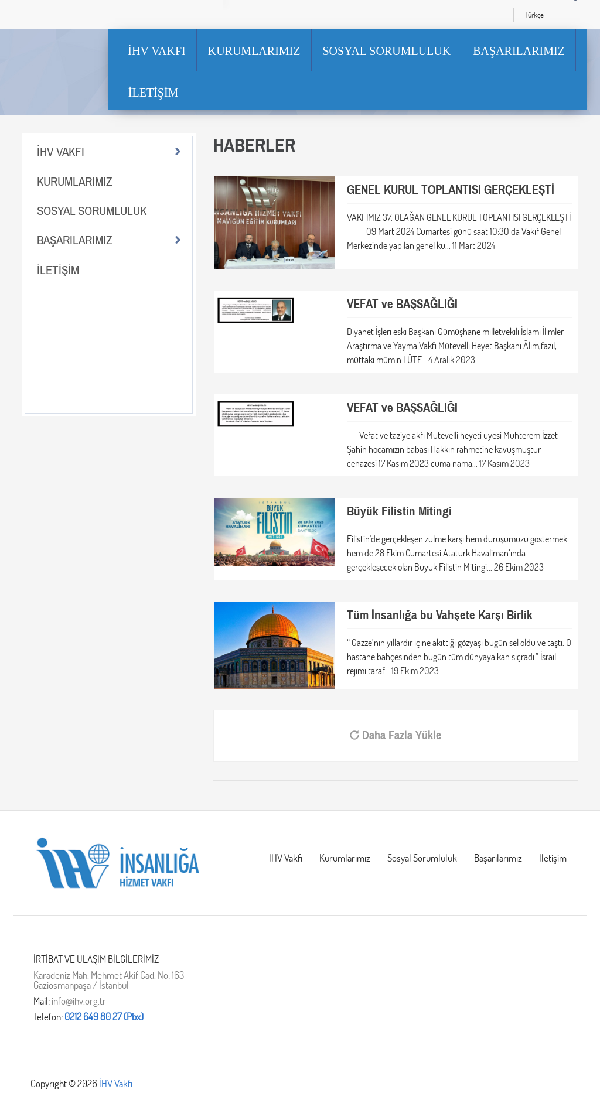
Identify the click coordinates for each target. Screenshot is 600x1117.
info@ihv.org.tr (79, 1001)
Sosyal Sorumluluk (422, 858)
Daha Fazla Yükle (395, 735)
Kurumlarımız (344, 858)
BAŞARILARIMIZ (519, 51)
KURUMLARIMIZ (254, 51)
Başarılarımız (498, 858)
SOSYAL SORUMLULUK (386, 51)
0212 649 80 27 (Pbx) (104, 1017)
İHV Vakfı (285, 858)
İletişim (553, 858)
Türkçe (534, 14)
